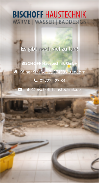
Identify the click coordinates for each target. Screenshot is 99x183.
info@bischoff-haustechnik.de (52, 89)
